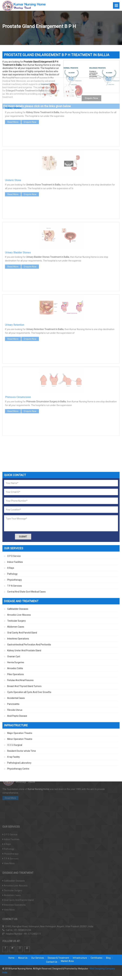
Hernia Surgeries (15, 662)
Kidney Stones (13, 72)
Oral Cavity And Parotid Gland (22, 632)
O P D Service (14, 556)
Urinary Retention (14, 289)
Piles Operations (15, 674)
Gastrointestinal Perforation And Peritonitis (29, 644)
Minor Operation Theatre (19, 739)
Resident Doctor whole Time (21, 751)
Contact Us (51, 962)
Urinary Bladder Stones (18, 216)
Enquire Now (30, 86)
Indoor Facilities (15, 562)
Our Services (37, 958)
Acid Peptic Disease (17, 716)
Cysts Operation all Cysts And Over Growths (29, 692)
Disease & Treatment (58, 958)
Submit (23, 536)
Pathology (12, 574)
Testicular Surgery (16, 620)
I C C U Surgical (14, 745)
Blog (108, 958)
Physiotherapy (14, 580)
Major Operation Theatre (19, 733)
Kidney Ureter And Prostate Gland (24, 650)
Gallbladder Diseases (17, 609)
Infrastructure (80, 958)
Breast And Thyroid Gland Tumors (24, 686)
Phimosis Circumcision (18, 361)
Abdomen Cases (15, 626)
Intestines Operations (18, 638)
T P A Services (14, 585)
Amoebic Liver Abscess (19, 615)
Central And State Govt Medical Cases (26, 591)
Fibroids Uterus (14, 710)
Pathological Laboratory (19, 763)
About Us (22, 958)
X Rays (10, 568)
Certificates (96, 958)
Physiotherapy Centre (18, 768)
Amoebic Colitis (15, 668)
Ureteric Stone (13, 144)
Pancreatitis (13, 704)
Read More (12, 86)
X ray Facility (13, 757)
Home (11, 958)
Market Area (67, 961)
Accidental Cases (16, 698)
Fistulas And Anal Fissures (20, 680)
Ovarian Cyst (13, 656)
